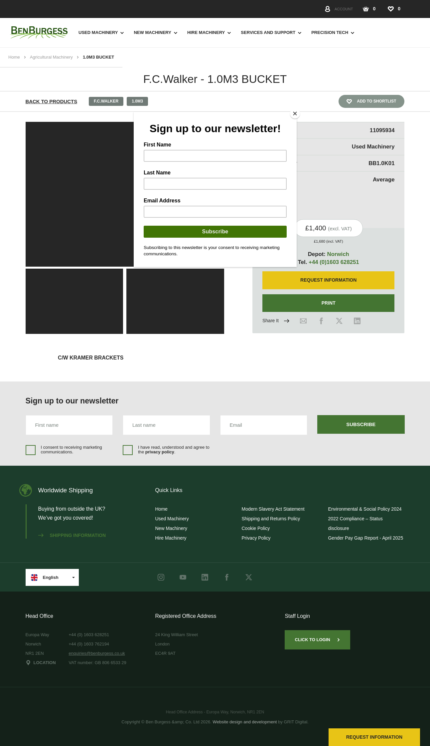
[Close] (295, 114)
